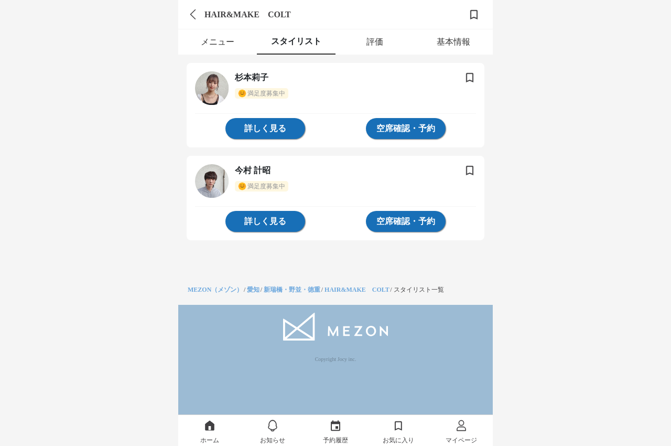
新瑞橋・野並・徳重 (292, 289)
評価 (374, 41)
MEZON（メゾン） (215, 289)
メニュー (217, 41)
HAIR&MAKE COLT (356, 289)
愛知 (253, 289)
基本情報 (453, 41)
